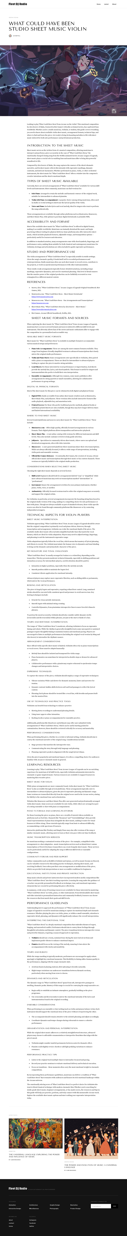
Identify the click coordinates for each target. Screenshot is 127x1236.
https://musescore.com (40, 303)
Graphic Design (69, 1161)
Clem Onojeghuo (16, 1159)
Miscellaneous (34, 1208)
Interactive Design (15, 1208)
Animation (12, 1151)
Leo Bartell (16, 35)
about (11, 1220)
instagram (32, 1220)
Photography (54, 1208)
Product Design (75, 1208)
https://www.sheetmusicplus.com (44, 309)
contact (11, 1223)
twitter (31, 1226)
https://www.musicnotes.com (42, 297)
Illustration (74, 1205)
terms (11, 1226)
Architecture (33, 1205)
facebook (32, 1223)
